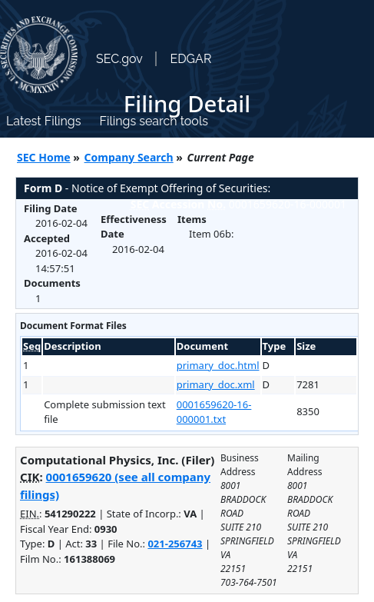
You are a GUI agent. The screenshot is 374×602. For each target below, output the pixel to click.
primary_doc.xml (216, 384)
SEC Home (44, 157)
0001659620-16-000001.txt (214, 412)
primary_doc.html (218, 365)
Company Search (129, 157)
